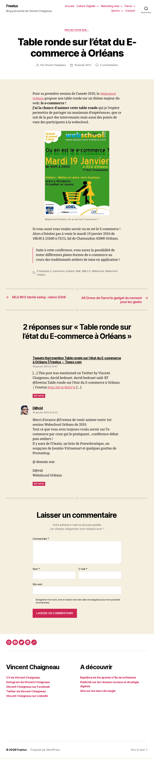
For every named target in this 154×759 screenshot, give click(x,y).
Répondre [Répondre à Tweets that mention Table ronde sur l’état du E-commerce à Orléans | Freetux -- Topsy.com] (39, 396)
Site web (37, 585)
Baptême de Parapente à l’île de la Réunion (108, 678)
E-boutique (43, 271)
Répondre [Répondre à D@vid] (39, 484)
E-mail (83, 569)
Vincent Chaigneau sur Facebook (28, 687)
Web (79, 271)
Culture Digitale (85, 6)
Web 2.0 (88, 271)
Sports (115, 10)
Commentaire (41, 539)
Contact (130, 10)
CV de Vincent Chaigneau (23, 678)
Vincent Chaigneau (54, 65)
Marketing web (110, 6)
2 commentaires (109, 65)
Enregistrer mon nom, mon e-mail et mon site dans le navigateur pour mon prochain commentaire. (78, 602)
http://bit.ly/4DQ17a (63, 388)
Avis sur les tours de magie (98, 691)
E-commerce (58, 271)
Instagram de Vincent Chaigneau (28, 682)
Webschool (100, 271)
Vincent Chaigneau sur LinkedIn (27, 696)
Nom (36, 569)
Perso (128, 6)
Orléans (71, 271)
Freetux (12, 6)
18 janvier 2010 (82, 65)
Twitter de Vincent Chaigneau (26, 692)
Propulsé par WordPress (45, 750)
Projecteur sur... (77, 30)
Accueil (69, 6)
